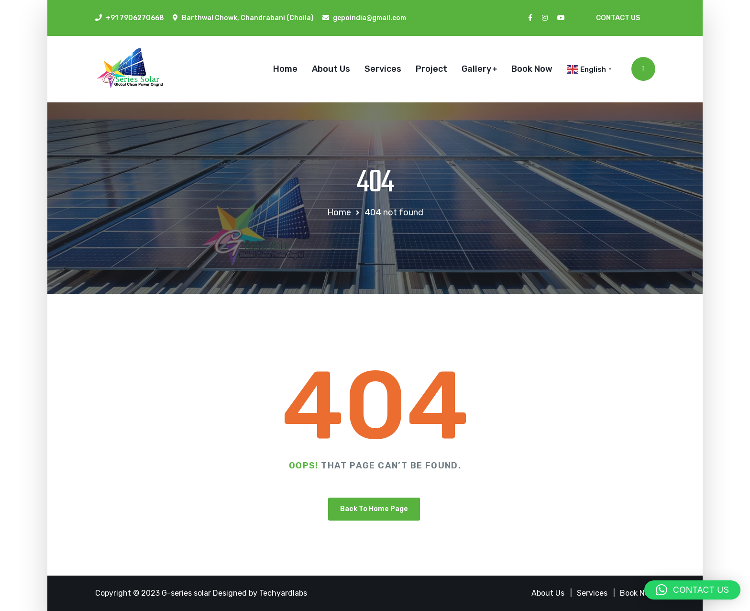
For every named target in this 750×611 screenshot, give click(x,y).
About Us (331, 69)
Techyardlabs (283, 593)
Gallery (476, 69)
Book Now (531, 69)
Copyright (114, 593)
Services (382, 69)
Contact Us (618, 17)
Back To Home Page (374, 509)
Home (285, 69)
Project (431, 69)
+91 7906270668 (135, 18)
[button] (692, 590)
